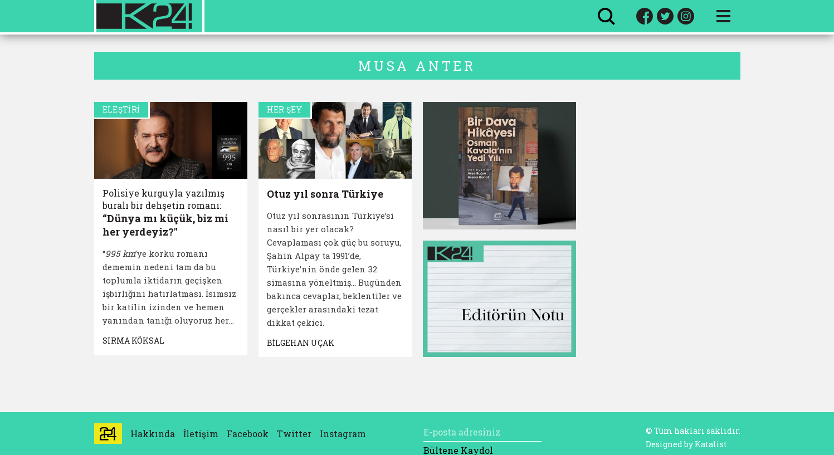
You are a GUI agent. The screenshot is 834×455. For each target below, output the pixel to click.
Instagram (343, 433)
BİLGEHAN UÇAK (300, 342)
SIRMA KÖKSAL (133, 340)
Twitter (294, 433)
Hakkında (152, 433)
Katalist (711, 444)
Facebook (248, 433)
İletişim (200, 433)
